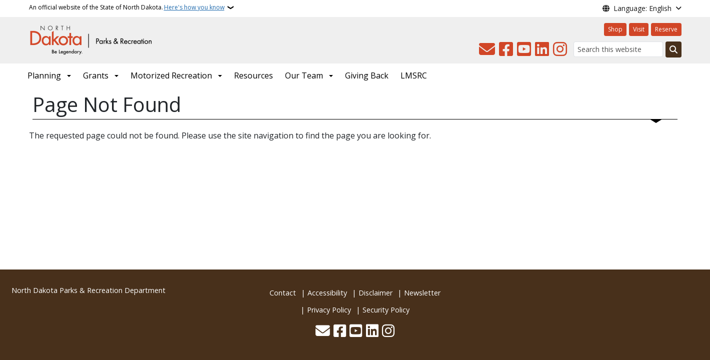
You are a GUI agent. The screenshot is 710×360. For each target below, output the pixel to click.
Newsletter (422, 293)
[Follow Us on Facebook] (506, 49)
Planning (44, 75)
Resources (253, 75)
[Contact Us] (487, 49)
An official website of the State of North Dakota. (126, 7)
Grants (95, 75)
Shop (615, 29)
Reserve (666, 29)
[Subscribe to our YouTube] (524, 49)
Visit (638, 29)
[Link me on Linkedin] (542, 49)
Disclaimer (375, 293)
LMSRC (413, 75)
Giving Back (366, 75)
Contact (283, 293)
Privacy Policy (329, 309)
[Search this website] (618, 49)
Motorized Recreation (171, 75)
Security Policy (386, 309)
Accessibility (327, 293)
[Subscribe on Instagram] (560, 49)
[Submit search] (674, 50)
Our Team (304, 75)
